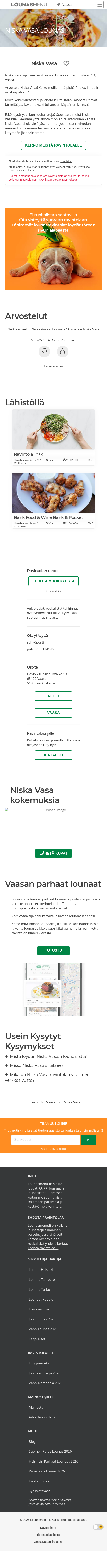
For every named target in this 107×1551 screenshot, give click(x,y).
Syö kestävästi (39, 1491)
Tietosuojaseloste (56, 1148)
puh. (40, 649)
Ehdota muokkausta (54, 581)
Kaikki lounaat (40, 1481)
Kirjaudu (53, 755)
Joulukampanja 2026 (44, 1373)
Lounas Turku (39, 1289)
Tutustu (53, 950)
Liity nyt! (49, 745)
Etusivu (32, 1102)
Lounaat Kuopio (41, 1299)
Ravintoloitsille (53, 590)
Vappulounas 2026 (43, 1329)
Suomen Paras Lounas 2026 (50, 1451)
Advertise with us (42, 1417)
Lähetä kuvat (53, 853)
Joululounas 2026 (42, 1319)
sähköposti (35, 642)
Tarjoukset (37, 1339)
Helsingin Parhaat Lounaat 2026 (53, 1461)
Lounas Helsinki (41, 1269)
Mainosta (36, 1407)
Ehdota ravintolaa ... (43, 1248)
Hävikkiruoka (39, 1309)
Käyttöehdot (48, 1527)
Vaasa (53, 713)
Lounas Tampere (42, 1279)
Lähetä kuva (53, 366)
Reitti (53, 696)
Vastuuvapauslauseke (48, 1541)
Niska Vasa (72, 1102)
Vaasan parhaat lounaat (48, 899)
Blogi (32, 1441)
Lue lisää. (66, 161)
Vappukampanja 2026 (45, 1383)
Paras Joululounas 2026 (47, 1471)
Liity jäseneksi (39, 1363)
